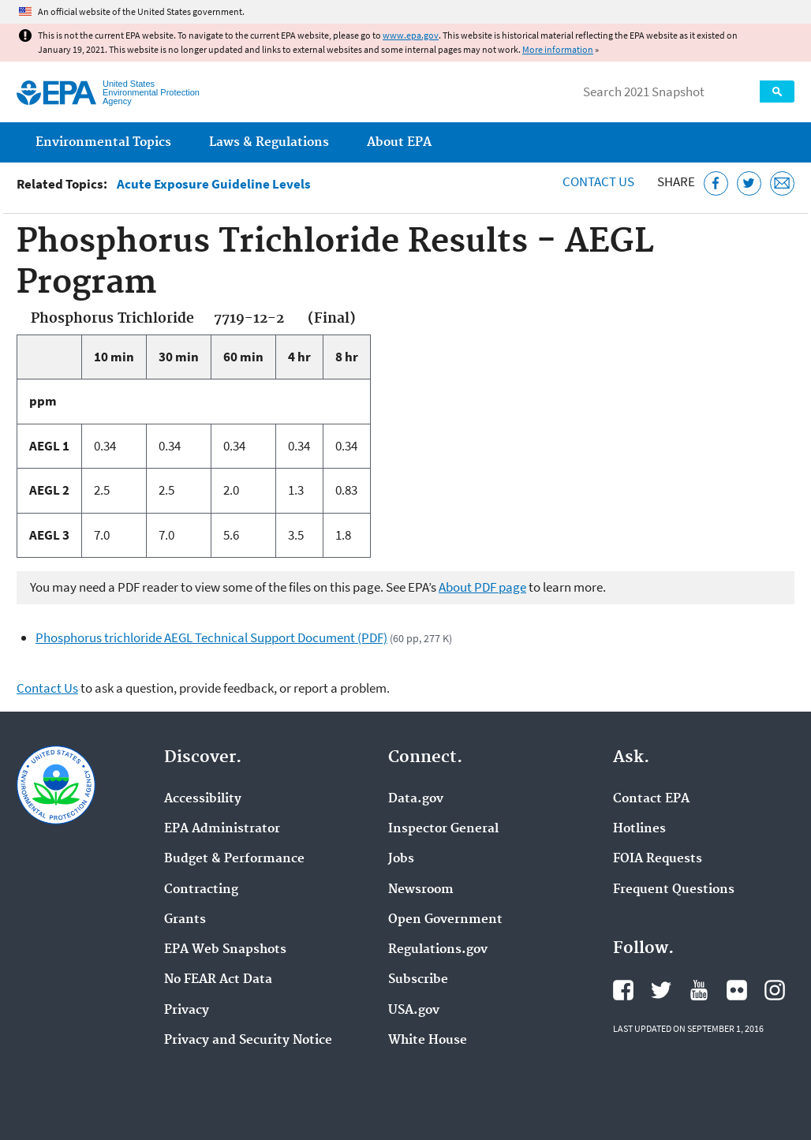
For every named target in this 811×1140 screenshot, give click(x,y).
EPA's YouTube (699, 990)
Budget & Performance (234, 859)
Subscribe (418, 980)
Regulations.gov (438, 950)
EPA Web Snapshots (225, 950)
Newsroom (421, 890)
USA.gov (413, 1011)
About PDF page (482, 587)
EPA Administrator (222, 829)
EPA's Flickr (737, 990)
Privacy (186, 1011)
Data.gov (415, 799)
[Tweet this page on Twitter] (749, 183)
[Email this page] (782, 183)
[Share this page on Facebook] (716, 183)
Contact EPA (651, 799)
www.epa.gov (411, 35)
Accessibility (202, 799)
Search (777, 91)
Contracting (201, 890)
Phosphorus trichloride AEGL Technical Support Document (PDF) (211, 637)
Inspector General (443, 829)
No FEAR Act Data (218, 980)
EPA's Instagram (774, 990)
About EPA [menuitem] (399, 142)
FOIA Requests (657, 859)
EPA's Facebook (623, 990)
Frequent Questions (673, 890)
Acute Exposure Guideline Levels (214, 184)
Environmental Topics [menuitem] (103, 142)
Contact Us (598, 181)
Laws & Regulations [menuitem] (269, 142)
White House (427, 1040)
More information (557, 49)
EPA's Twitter (661, 990)
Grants (185, 920)
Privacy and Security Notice (248, 1040)
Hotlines (639, 829)
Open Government (445, 920)
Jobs (401, 859)
